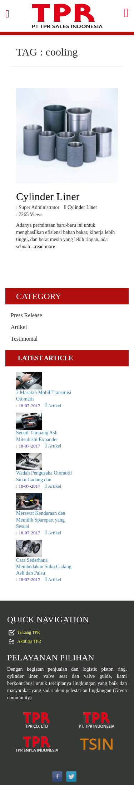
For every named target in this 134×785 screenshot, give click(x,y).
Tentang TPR (29, 631)
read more (45, 246)
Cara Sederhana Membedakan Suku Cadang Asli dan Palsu (43, 567)
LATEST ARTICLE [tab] (45, 358)
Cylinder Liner (80, 207)
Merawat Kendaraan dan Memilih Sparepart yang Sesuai (40, 520)
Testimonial (24, 339)
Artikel (19, 327)
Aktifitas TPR (29, 640)
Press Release (26, 315)
